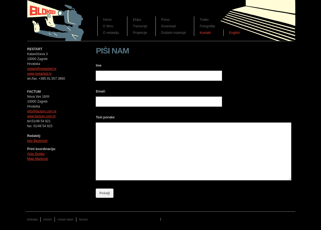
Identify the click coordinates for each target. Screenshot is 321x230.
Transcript (140, 26)
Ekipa (137, 20)
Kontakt (205, 33)
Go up (160, 219)
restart (47, 219)
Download (168, 26)
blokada (32, 219)
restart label (65, 219)
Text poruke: (105, 117)
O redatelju (111, 33)
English (234, 33)
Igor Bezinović (37, 141)
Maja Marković (37, 159)
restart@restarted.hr (42, 69)
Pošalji (104, 193)
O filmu (108, 26)
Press (165, 20)
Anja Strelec (36, 154)
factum (83, 219)
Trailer (204, 20)
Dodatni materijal (173, 33)
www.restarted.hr (39, 74)
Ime (98, 65)
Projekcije (140, 33)
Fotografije (207, 26)
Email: (101, 91)
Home (107, 20)
